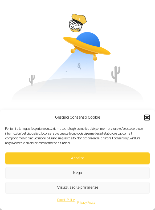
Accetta (77, 158)
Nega (77, 173)
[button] (147, 117)
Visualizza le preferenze (77, 187)
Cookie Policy (66, 200)
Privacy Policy (86, 202)
